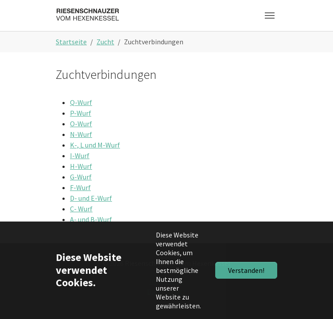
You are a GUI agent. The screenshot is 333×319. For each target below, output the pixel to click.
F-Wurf (80, 187)
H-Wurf (81, 166)
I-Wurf (79, 155)
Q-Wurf (81, 102)
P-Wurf (80, 113)
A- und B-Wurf (91, 219)
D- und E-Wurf (91, 198)
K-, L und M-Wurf (95, 144)
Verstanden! (246, 270)
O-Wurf (81, 123)
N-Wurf (81, 134)
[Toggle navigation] (269, 15)
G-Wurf (81, 176)
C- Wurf (81, 208)
